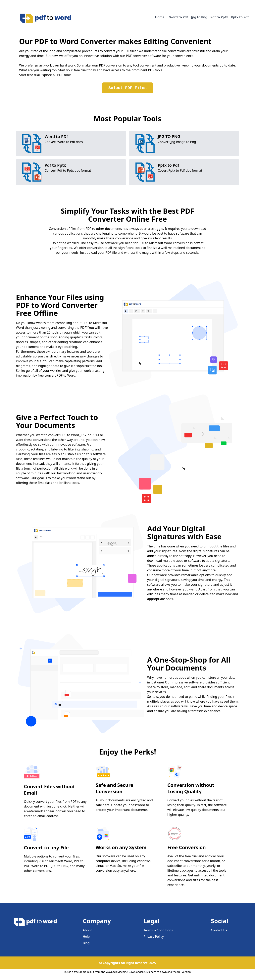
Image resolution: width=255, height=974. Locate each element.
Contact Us (219, 930)
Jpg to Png (199, 17)
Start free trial (29, 75)
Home (159, 17)
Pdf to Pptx (219, 17)
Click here (150, 972)
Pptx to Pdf (240, 17)
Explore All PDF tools (56, 75)
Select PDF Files (127, 88)
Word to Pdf (178, 17)
